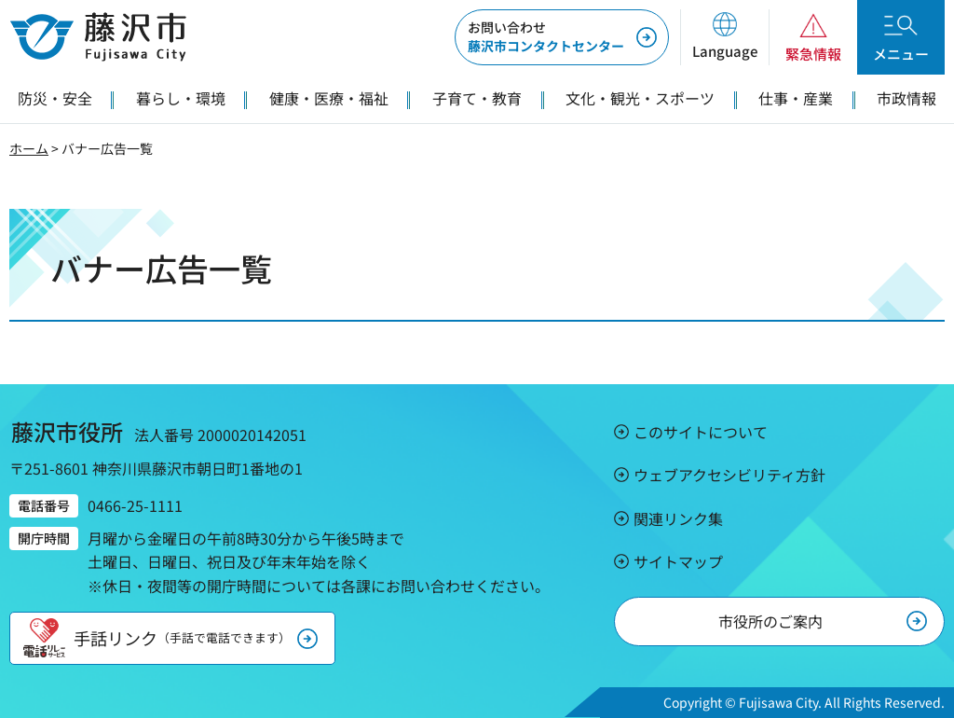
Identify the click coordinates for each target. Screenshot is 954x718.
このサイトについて (701, 432)
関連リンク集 (678, 518)
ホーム (28, 148)
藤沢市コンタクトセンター (546, 36)
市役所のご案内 (770, 621)
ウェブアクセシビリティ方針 (729, 474)
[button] (724, 37)
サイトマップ (678, 561)
